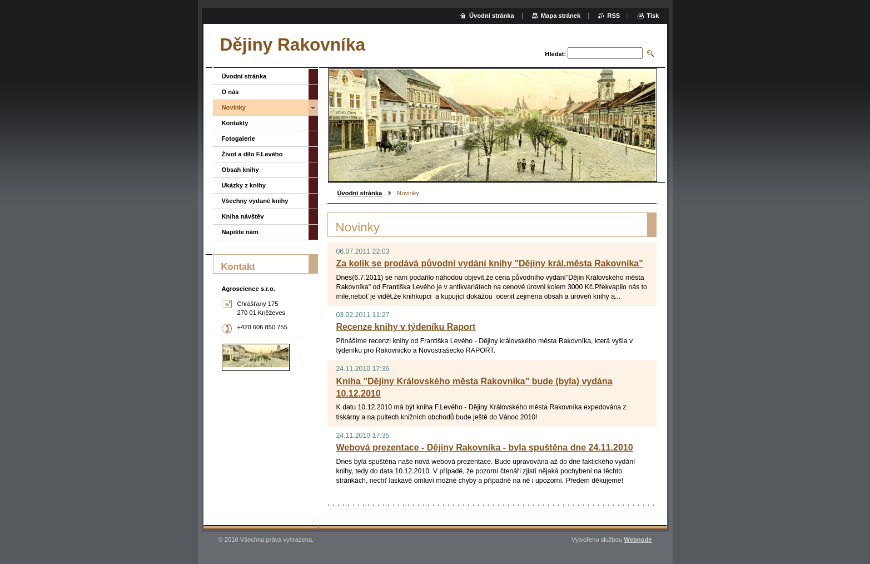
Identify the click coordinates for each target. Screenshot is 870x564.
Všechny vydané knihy (255, 200)
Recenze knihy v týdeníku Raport (406, 327)
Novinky (234, 107)
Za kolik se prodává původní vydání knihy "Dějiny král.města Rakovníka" (489, 263)
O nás (230, 91)
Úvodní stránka (359, 193)
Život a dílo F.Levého (252, 154)
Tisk (653, 15)
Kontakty (235, 123)
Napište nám (240, 232)
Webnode (638, 539)
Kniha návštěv (243, 216)
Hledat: (555, 54)
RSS (613, 15)
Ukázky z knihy (244, 185)
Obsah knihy (240, 169)
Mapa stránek (561, 15)
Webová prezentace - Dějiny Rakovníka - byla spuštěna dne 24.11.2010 (484, 447)
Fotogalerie (238, 138)
